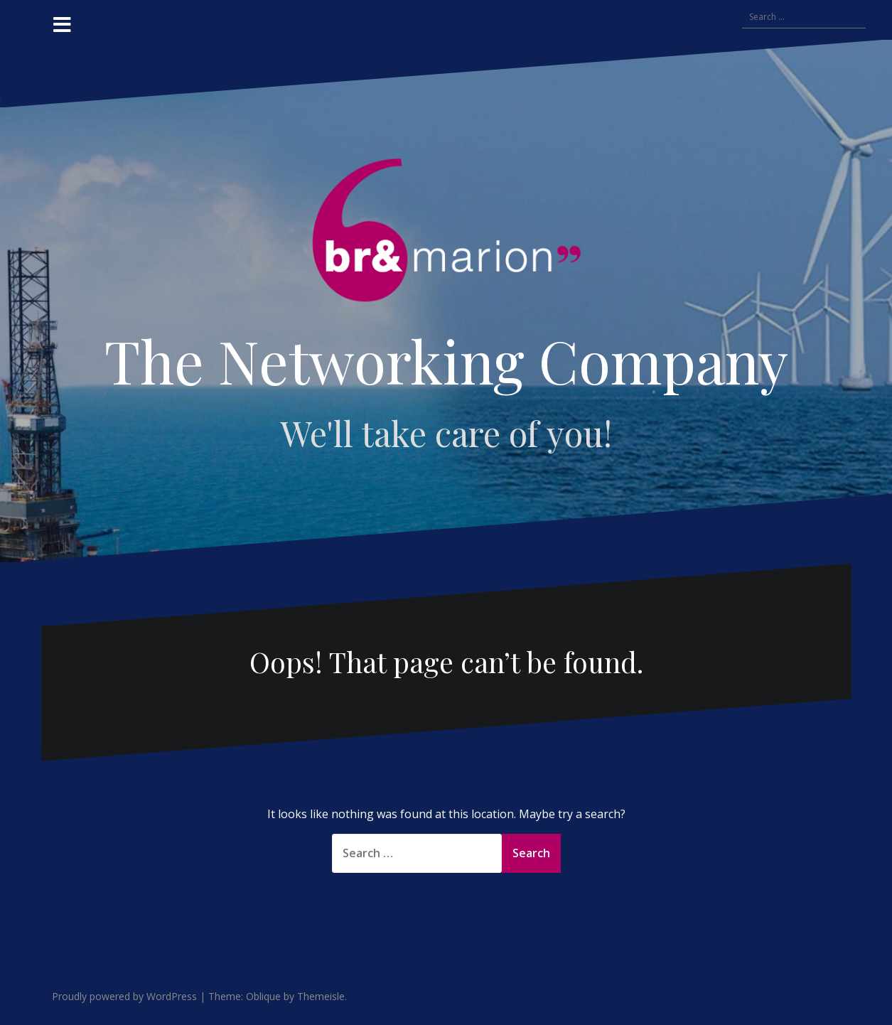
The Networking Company (446, 360)
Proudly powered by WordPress (124, 996)
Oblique (263, 996)
